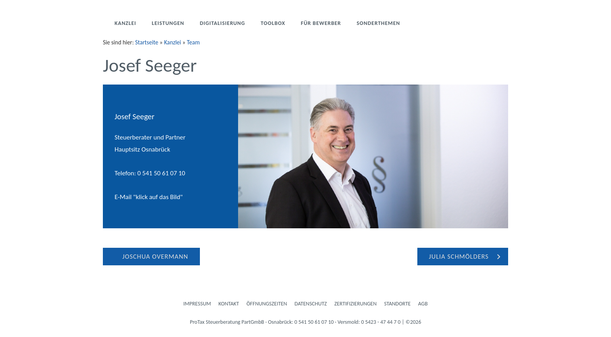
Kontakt (229, 303)
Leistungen (168, 23)
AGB (422, 303)
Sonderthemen (378, 23)
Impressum (197, 303)
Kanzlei (125, 23)
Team (193, 42)
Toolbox (273, 23)
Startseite (146, 42)
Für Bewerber (321, 23)
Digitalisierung (222, 23)
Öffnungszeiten (267, 303)
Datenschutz (311, 303)
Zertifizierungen (355, 303)
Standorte (397, 303)
